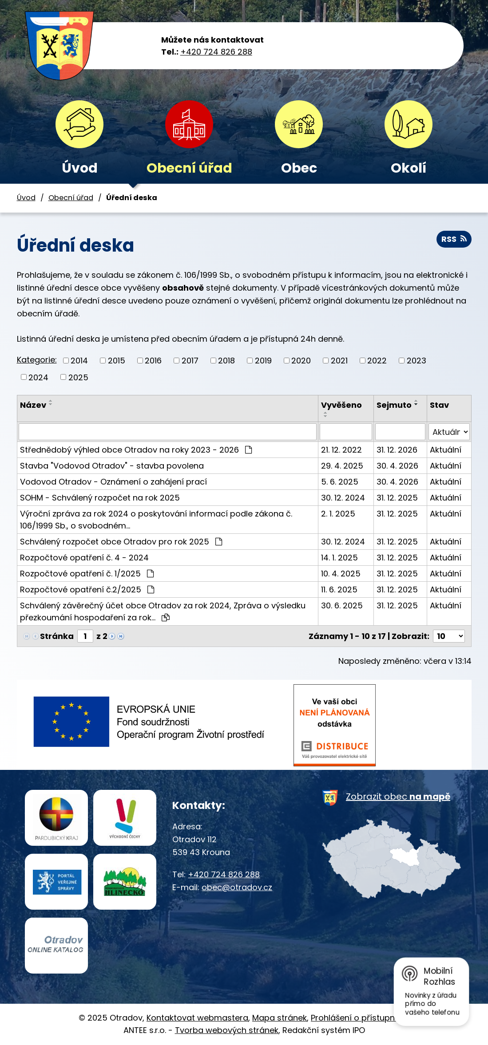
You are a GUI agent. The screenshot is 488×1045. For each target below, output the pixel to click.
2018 (226, 360)
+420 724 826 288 (216, 51)
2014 (79, 360)
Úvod (80, 168)
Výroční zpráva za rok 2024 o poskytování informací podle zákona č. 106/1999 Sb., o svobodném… (156, 519)
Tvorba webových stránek (226, 1030)
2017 (190, 360)
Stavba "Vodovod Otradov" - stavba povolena (112, 465)
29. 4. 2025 (342, 465)
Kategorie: (37, 359)
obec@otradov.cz (237, 887)
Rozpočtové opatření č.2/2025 (87, 589)
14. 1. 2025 (339, 557)
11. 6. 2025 (339, 589)
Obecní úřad (189, 168)
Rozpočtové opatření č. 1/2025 (87, 573)
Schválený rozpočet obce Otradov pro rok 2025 (121, 541)
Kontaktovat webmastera (197, 1017)
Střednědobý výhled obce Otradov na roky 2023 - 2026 (136, 449)
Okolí (408, 168)
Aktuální (445, 449)
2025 (78, 377)
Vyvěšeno (341, 404)
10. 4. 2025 (341, 573)
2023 (416, 360)
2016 (153, 360)
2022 (377, 360)
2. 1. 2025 (338, 513)
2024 (38, 377)
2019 (263, 360)
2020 (301, 360)
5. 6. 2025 (339, 481)
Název (33, 404)
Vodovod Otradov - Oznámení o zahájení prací (113, 481)
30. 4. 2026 (397, 465)
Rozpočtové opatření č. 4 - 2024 (84, 557)
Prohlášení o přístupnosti (360, 1017)
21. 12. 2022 (341, 449)
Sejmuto (394, 404)
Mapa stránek (279, 1017)
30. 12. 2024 (343, 497)
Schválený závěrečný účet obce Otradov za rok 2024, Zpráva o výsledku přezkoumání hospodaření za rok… (162, 611)
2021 (339, 360)
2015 (116, 360)
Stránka (57, 636)
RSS (454, 238)
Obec (299, 168)
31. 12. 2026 (397, 449)
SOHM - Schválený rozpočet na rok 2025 (100, 497)
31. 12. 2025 (397, 497)
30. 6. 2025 (342, 605)
